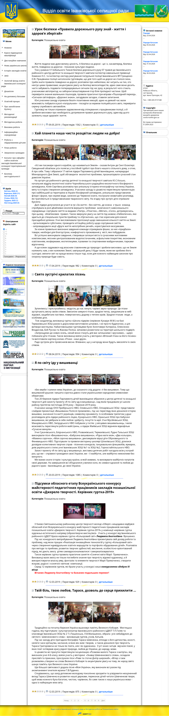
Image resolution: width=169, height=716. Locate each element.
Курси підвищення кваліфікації (13, 54)
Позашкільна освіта (110, 709)
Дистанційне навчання (15, 61)
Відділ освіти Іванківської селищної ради (67, 709)
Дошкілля (9, 91)
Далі (103, 700)
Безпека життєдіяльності (12, 175)
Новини (8, 48)
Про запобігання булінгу (12, 107)
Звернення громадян (14, 153)
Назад (66, 700)
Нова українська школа (15, 65)
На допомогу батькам (14, 96)
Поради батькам (150, 42)
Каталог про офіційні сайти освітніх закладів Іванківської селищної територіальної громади (13, 163)
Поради (146, 33)
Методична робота (93, 709)
